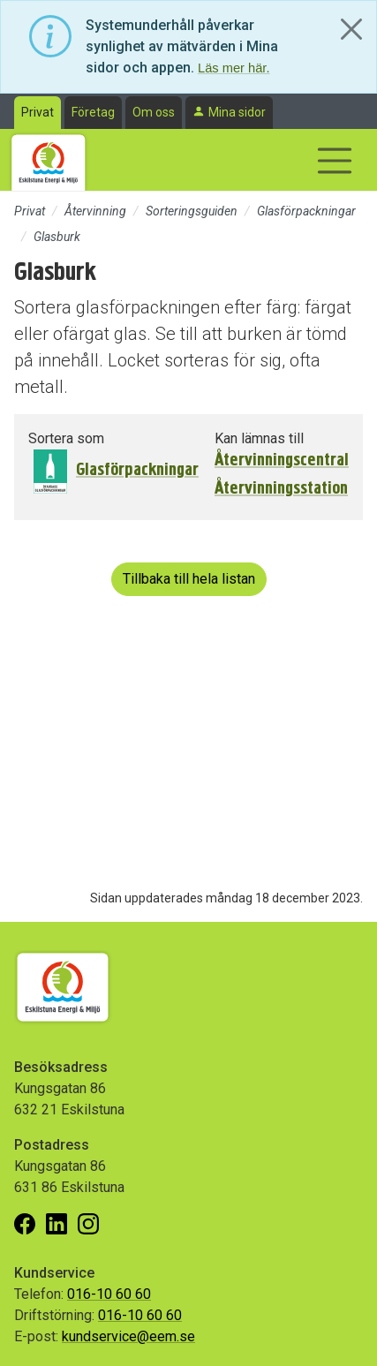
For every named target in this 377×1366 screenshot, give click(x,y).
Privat (37, 112)
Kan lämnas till (259, 438)
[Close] (351, 29)
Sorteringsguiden (192, 211)
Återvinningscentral (282, 460)
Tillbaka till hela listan (189, 578)
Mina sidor (237, 112)
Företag (93, 112)
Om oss (153, 112)
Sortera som (66, 438)
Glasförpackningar (306, 211)
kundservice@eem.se (128, 1336)
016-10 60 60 (109, 1294)
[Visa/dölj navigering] (334, 161)
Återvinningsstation (281, 488)
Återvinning (95, 211)
